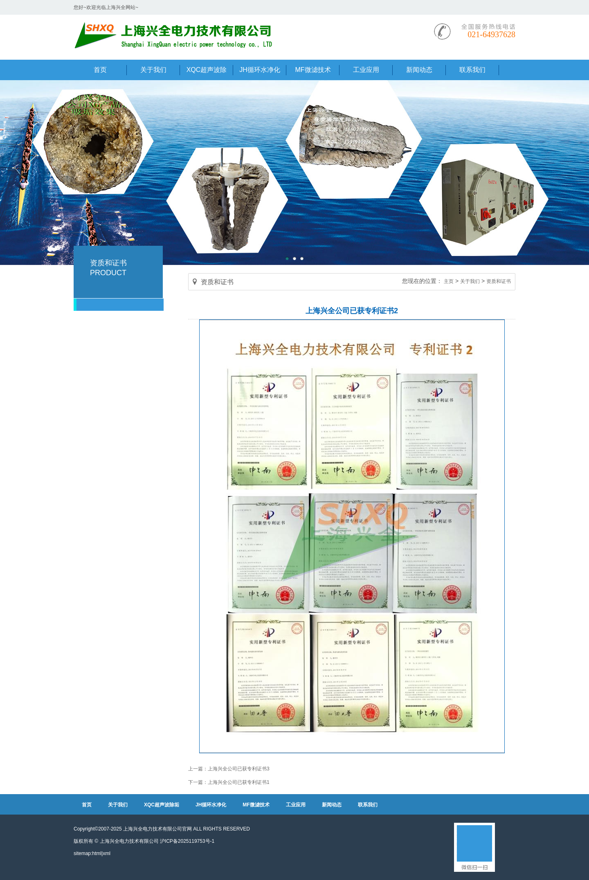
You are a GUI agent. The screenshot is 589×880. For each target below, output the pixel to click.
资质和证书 (498, 281)
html (96, 853)
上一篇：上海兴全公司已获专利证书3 (229, 769)
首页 (87, 805)
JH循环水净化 (211, 805)
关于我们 (470, 281)
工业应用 (296, 805)
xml (106, 853)
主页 (449, 281)
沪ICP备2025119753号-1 (187, 841)
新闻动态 (332, 805)
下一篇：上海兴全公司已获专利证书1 (229, 782)
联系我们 (368, 805)
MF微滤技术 (256, 805)
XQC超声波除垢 (161, 805)
